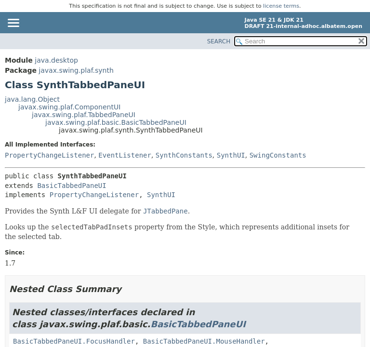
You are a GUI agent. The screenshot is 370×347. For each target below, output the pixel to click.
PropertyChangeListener (49, 155)
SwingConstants (278, 155)
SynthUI (231, 155)
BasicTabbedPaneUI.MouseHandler (204, 341)
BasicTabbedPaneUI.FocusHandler (74, 341)
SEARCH (219, 41)
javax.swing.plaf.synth (76, 70)
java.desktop (56, 60)
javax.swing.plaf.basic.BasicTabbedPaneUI (115, 122)
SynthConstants (184, 155)
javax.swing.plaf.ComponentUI (69, 107)
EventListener (124, 155)
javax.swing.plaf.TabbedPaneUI (83, 115)
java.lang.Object (32, 99)
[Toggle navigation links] (13, 23)
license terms (281, 6)
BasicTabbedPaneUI (71, 185)
